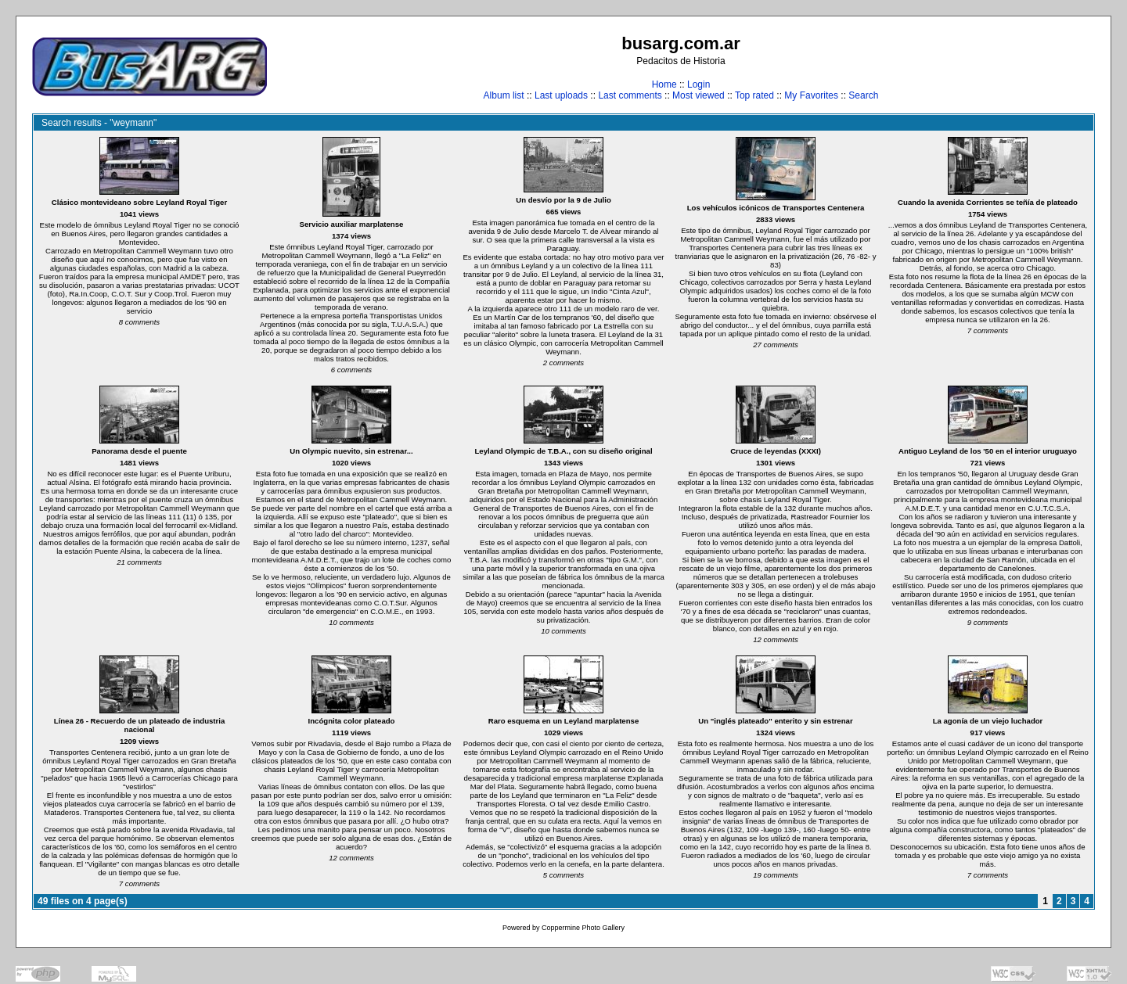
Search (863, 95)
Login (698, 84)
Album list (504, 95)
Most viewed (698, 95)
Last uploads (561, 95)
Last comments (629, 95)
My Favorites (811, 95)
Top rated (754, 95)
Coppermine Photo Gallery (583, 928)
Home (664, 84)
